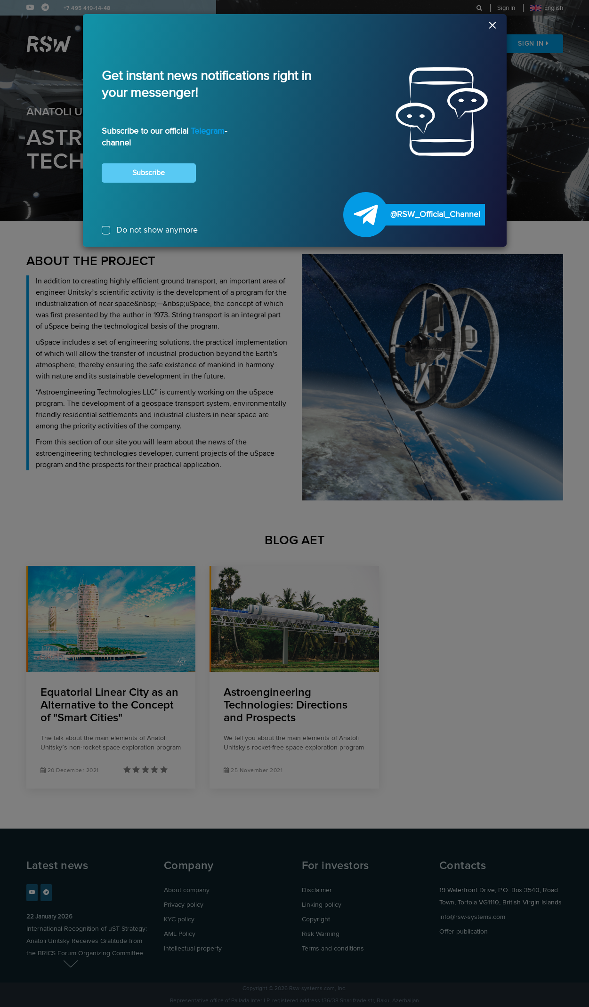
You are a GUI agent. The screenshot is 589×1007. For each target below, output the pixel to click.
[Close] (294, 28)
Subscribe (148, 172)
